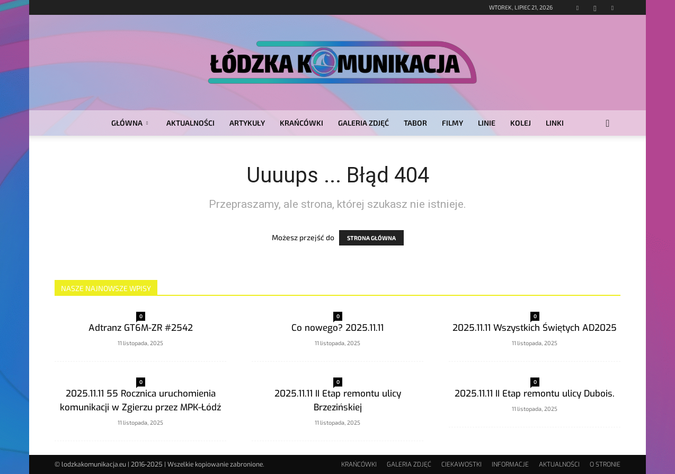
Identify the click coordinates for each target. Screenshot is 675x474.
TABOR (415, 122)
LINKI (555, 122)
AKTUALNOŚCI (190, 122)
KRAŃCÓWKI (301, 122)
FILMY (452, 122)
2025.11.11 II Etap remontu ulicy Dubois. (535, 394)
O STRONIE (605, 464)
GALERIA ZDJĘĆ (363, 122)
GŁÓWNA (129, 122)
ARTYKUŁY (247, 122)
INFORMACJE (510, 464)
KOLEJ (520, 122)
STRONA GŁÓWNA (371, 237)
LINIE (486, 122)
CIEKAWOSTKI (461, 464)
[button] (607, 124)
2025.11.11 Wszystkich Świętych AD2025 (534, 328)
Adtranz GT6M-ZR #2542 (140, 328)
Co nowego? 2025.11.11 (337, 328)
